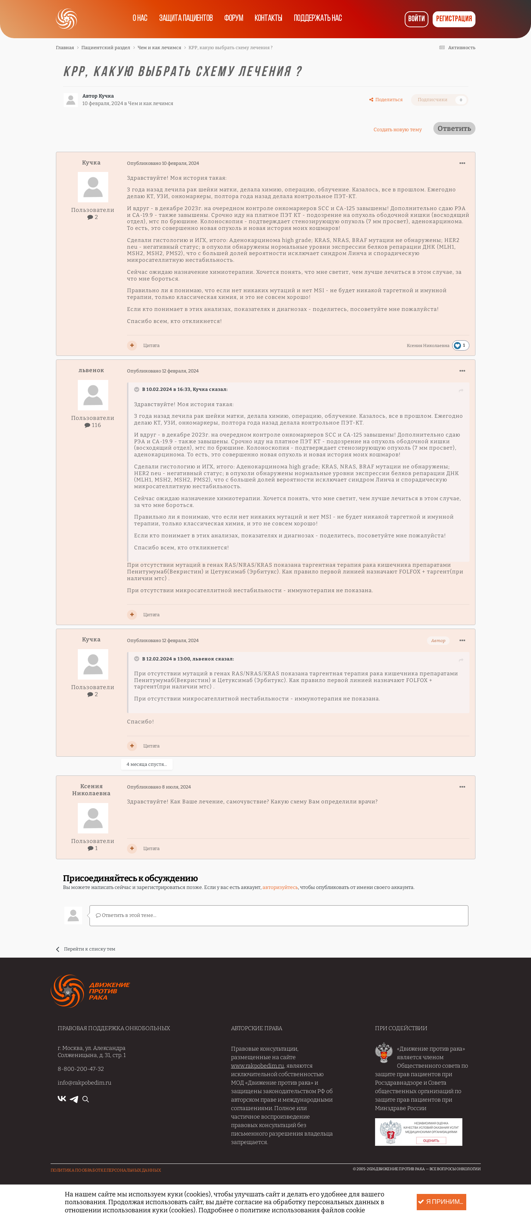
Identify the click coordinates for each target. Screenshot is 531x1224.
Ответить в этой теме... (126, 915)
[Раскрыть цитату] (137, 389)
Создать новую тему (398, 130)
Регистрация (454, 19)
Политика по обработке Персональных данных (106, 1169)
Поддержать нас (320, 19)
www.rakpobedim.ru (257, 1065)
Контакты (269, 19)
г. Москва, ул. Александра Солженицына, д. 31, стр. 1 (92, 1051)
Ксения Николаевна (428, 345)
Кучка (106, 96)
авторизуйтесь (280, 887)
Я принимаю (441, 1202)
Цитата (151, 345)
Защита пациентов (184, 19)
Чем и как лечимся (151, 103)
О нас (138, 19)
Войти (416, 19)
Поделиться (386, 99)
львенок (91, 370)
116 (93, 425)
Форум (233, 19)
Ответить (454, 128)
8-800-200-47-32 (81, 1068)
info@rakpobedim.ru (84, 1082)
